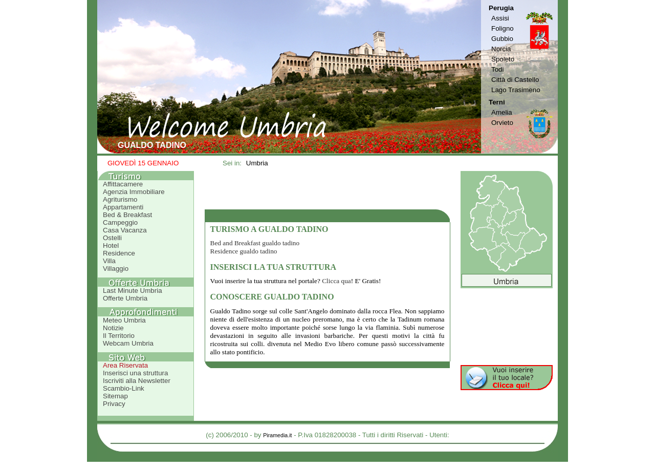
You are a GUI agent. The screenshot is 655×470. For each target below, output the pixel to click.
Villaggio (115, 268)
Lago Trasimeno (515, 90)
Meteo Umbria (124, 320)
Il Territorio (119, 335)
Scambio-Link (123, 388)
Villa (109, 261)
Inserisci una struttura (135, 373)
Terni (497, 102)
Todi (497, 69)
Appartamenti (123, 207)
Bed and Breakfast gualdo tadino (255, 243)
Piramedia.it (277, 435)
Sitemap (115, 396)
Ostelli (112, 238)
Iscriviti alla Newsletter (136, 380)
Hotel (111, 245)
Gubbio (502, 38)
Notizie (113, 328)
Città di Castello (515, 79)
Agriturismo (120, 199)
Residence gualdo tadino (243, 251)
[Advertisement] (327, 190)
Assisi (500, 18)
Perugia (501, 8)
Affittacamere (123, 184)
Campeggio (120, 222)
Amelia (501, 112)
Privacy (114, 404)
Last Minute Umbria (132, 290)
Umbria (257, 163)
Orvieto (502, 122)
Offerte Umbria (125, 298)
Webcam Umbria (128, 343)
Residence (119, 253)
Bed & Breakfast (127, 215)
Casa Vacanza (125, 230)
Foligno (502, 28)
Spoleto (502, 59)
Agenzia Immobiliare (134, 192)
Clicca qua (336, 281)
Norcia (501, 49)
